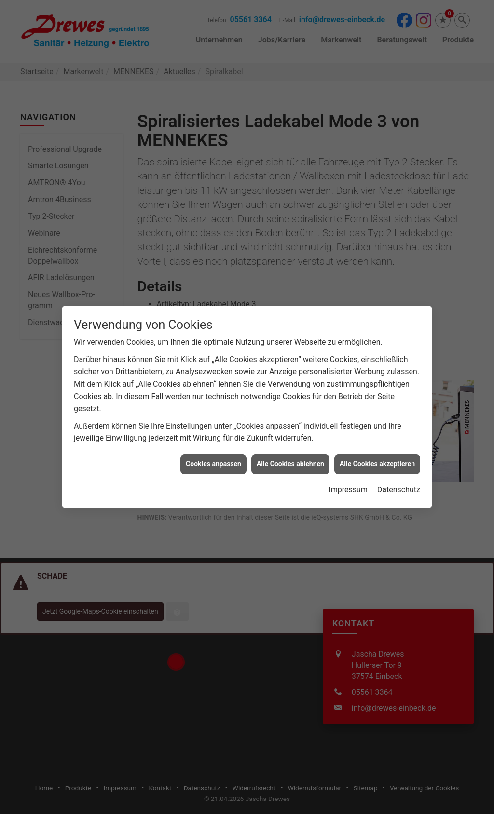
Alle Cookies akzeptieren (377, 451)
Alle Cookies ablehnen (290, 451)
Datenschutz (398, 477)
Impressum (348, 477)
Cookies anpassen (213, 451)
